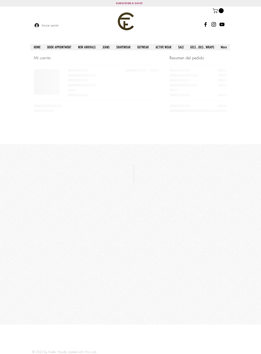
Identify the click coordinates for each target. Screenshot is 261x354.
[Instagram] (214, 24)
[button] (219, 10)
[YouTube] (222, 24)
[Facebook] (205, 24)
